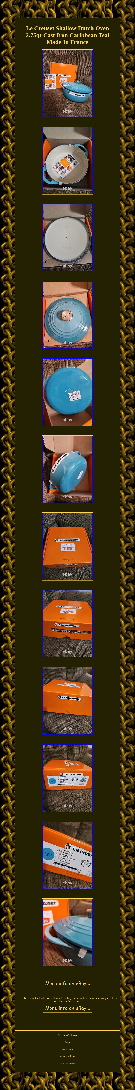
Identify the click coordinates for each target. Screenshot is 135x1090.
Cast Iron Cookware (67, 1035)
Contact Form (67, 1049)
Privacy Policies (67, 1056)
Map (67, 1042)
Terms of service (68, 1063)
